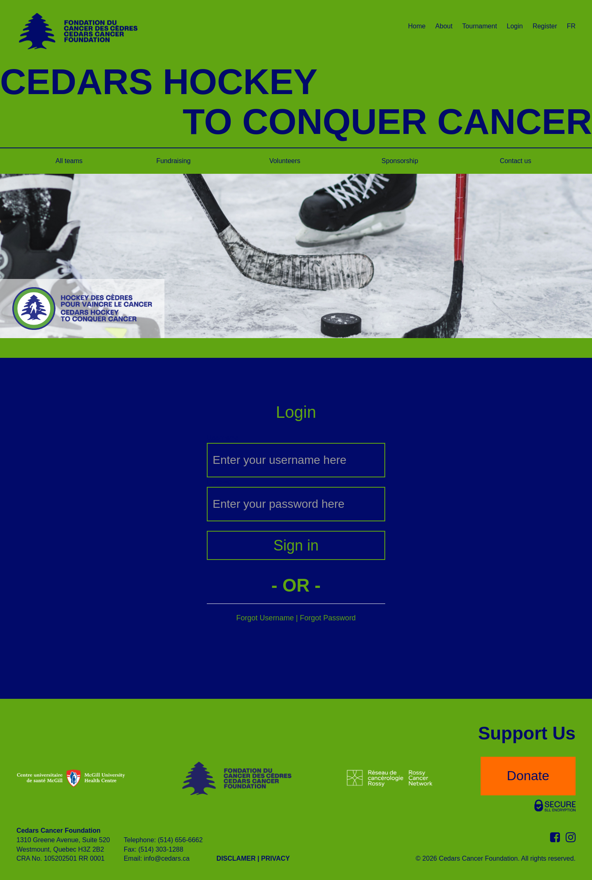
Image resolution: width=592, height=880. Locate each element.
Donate (528, 775)
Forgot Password (328, 618)
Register (544, 26)
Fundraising (173, 160)
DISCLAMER (236, 858)
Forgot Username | (268, 618)
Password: (223, 481)
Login (515, 26)
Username (222, 437)
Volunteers (285, 160)
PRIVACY (275, 858)
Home (417, 26)
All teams (69, 160)
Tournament (479, 26)
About (444, 26)
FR (571, 26)
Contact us (515, 160)
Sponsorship (400, 160)
